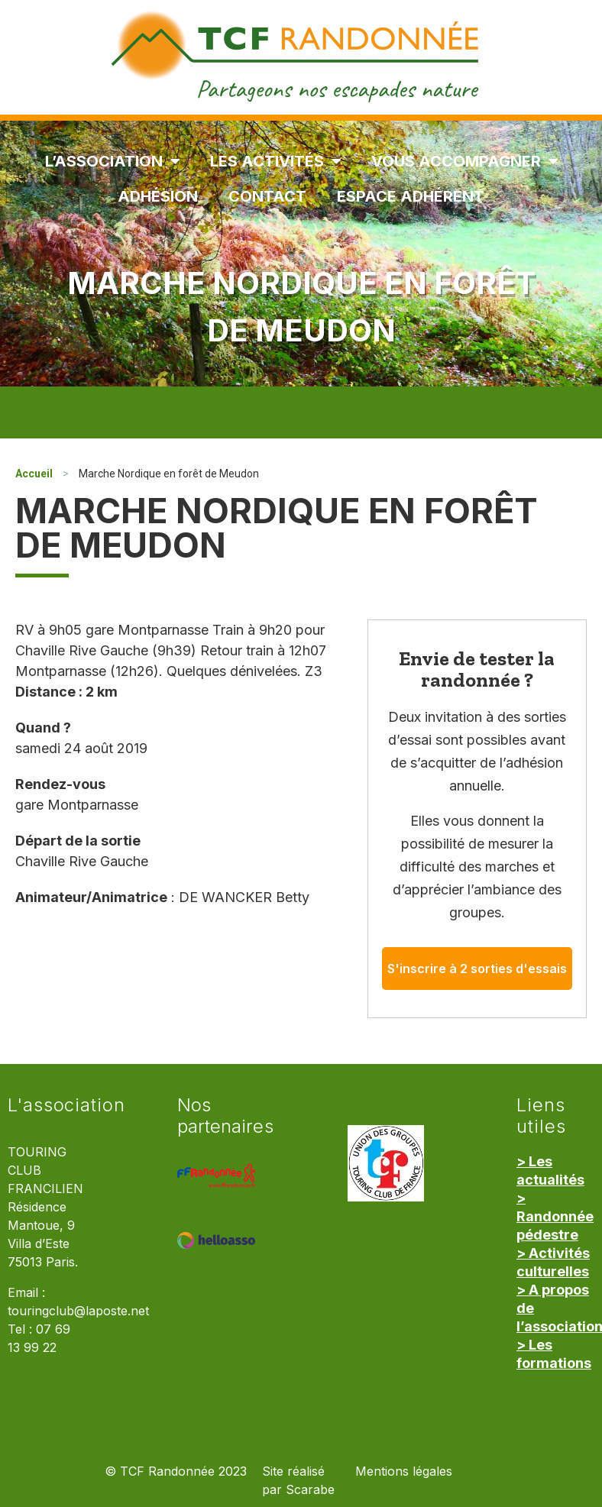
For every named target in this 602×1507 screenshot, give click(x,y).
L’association (112, 161)
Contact (267, 196)
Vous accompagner (464, 161)
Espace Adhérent (410, 196)
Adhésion (158, 196)
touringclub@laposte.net (78, 1311)
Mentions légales (403, 1471)
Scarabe (310, 1490)
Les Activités (275, 161)
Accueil (34, 473)
